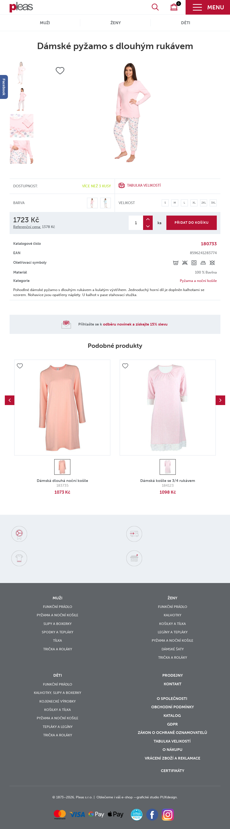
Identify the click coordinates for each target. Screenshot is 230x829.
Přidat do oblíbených (19, 366)
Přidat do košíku (192, 223)
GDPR (172, 724)
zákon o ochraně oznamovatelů (172, 732)
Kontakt (173, 684)
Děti (185, 22)
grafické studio (148, 797)
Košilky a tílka (172, 624)
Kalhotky (172, 615)
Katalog (172, 715)
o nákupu (172, 749)
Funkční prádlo (57, 607)
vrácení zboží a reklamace (172, 758)
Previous (9, 400)
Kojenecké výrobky (57, 701)
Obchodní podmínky (172, 707)
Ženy (115, 22)
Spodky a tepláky (57, 632)
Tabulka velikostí (144, 185)
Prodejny (172, 675)
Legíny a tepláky (173, 632)
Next (220, 400)
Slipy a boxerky (57, 624)
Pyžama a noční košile (198, 281)
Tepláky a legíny (58, 727)
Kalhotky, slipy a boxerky (57, 693)
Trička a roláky (57, 649)
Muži (45, 22)
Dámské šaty (173, 649)
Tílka (57, 641)
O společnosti (172, 698)
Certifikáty (172, 770)
